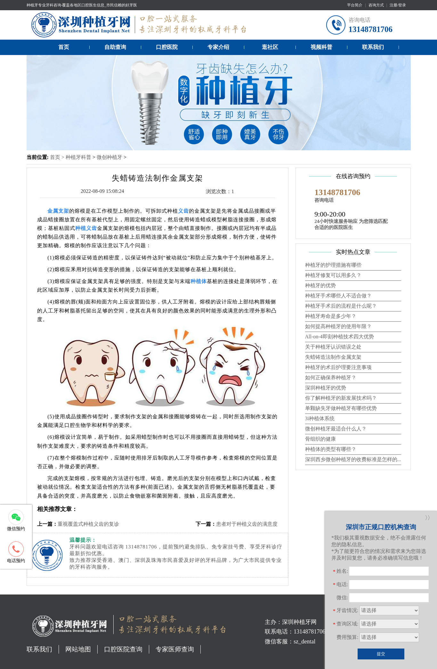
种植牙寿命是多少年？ (330, 316)
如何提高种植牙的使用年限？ (338, 326)
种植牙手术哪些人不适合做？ (338, 295)
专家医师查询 (175, 649)
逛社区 (270, 47)
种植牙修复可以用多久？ (333, 275)
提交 (381, 653)
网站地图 (78, 649)
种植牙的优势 (320, 285)
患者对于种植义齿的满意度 (247, 524)
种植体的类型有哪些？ (330, 449)
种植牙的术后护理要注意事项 (338, 367)
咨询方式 (376, 5)
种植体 (198, 281)
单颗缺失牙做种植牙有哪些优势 (341, 408)
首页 (63, 47)
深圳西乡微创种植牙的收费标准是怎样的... (353, 459)
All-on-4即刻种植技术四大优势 (339, 336)
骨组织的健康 (320, 439)
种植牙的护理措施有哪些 (333, 265)
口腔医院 (167, 47)
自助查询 (115, 47)
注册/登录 (398, 5)
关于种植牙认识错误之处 (333, 347)
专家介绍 (218, 47)
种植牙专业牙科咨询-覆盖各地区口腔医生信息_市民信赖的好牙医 (82, 5)
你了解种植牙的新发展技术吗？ (341, 398)
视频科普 (321, 47)
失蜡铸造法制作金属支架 (333, 357)
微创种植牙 (109, 157)
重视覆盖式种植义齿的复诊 (88, 524)
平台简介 (354, 5)
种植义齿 (86, 228)
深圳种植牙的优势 (325, 387)
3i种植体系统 (320, 418)
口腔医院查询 (123, 649)
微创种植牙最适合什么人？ (336, 428)
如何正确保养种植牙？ (330, 377)
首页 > (58, 157)
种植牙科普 (78, 157)
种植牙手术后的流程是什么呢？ (341, 306)
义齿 (183, 211)
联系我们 (373, 47)
